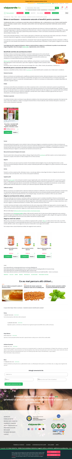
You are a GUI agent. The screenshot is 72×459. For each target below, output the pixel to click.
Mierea (44, 220)
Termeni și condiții (18, 445)
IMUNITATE (33, 13)
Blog (67, 13)
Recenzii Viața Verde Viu (10, 421)
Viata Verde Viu (7, 16)
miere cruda (25, 47)
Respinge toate (54, 454)
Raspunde (16, 315)
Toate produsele (9, 13)
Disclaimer (51, 445)
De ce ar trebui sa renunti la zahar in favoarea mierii (12, 286)
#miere (16, 274)
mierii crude (11, 180)
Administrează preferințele (53, 457)
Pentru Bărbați (40, 13)
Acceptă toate (53, 451)
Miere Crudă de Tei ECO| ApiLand (28, 249)
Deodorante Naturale (32, 9)
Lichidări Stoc (55, 13)
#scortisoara (34, 274)
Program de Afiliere (9, 428)
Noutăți (27, 13)
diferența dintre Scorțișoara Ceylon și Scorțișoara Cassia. (27, 210)
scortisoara (29, 70)
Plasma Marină (52, 9)
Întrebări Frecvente (9, 432)
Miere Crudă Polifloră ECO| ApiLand (11, 249)
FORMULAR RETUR (8, 419)
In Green (38, 9)
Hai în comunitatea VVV (10, 426)
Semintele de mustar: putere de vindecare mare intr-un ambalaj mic (34, 286)
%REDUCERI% (20, 13)
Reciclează (7, 430)
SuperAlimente (44, 9)
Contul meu (55, 3)
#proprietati (27, 274)
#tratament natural (44, 274)
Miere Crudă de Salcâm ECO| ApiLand (44, 249)
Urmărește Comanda (10, 424)
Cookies (28, 445)
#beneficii (6, 274)
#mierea (21, 274)
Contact (66, 3)
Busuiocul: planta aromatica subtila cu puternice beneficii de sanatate (56, 286)
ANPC (57, 445)
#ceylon (11, 274)
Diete (3, 284)
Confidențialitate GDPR (39, 445)
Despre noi (62, 3)
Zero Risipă (47, 13)
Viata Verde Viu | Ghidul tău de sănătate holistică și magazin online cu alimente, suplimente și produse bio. (38, 448)
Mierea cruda (7, 61)
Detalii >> (15, 132)
